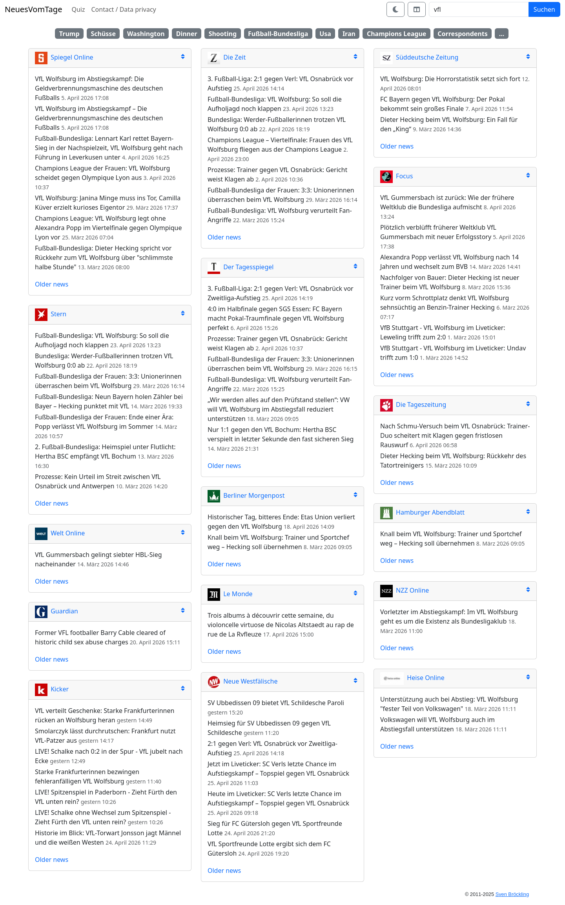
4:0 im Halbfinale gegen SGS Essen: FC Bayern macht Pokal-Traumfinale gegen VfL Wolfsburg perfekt (276, 318)
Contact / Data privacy (123, 9)
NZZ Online (404, 590)
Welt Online (60, 533)
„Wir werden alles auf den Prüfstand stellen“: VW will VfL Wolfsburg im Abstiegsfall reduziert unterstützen (279, 409)
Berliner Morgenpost (246, 495)
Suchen (544, 9)
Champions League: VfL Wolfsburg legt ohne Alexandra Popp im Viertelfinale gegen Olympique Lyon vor (108, 227)
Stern (50, 314)
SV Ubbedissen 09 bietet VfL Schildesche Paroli (276, 702)
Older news (51, 284)
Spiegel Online (64, 57)
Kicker (52, 689)
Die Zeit (227, 57)
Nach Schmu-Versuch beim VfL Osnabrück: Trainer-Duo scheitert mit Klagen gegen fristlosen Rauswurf (455, 435)
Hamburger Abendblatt (422, 512)
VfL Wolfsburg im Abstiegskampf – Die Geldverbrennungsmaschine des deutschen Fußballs (99, 118)
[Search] (479, 9)
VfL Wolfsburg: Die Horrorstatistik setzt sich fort (450, 78)
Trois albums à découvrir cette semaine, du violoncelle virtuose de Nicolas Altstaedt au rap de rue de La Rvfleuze (281, 624)
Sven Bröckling (512, 894)
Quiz (78, 9)
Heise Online (412, 677)
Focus (396, 176)
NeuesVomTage (33, 9)
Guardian (56, 611)
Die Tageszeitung (413, 404)
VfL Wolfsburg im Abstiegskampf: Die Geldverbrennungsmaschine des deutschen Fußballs (99, 88)
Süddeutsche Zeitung (419, 57)
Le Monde (230, 593)
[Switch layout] (417, 9)
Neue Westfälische (242, 681)
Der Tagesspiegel (240, 267)
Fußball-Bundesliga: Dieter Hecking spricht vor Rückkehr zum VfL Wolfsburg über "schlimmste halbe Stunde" (104, 257)
